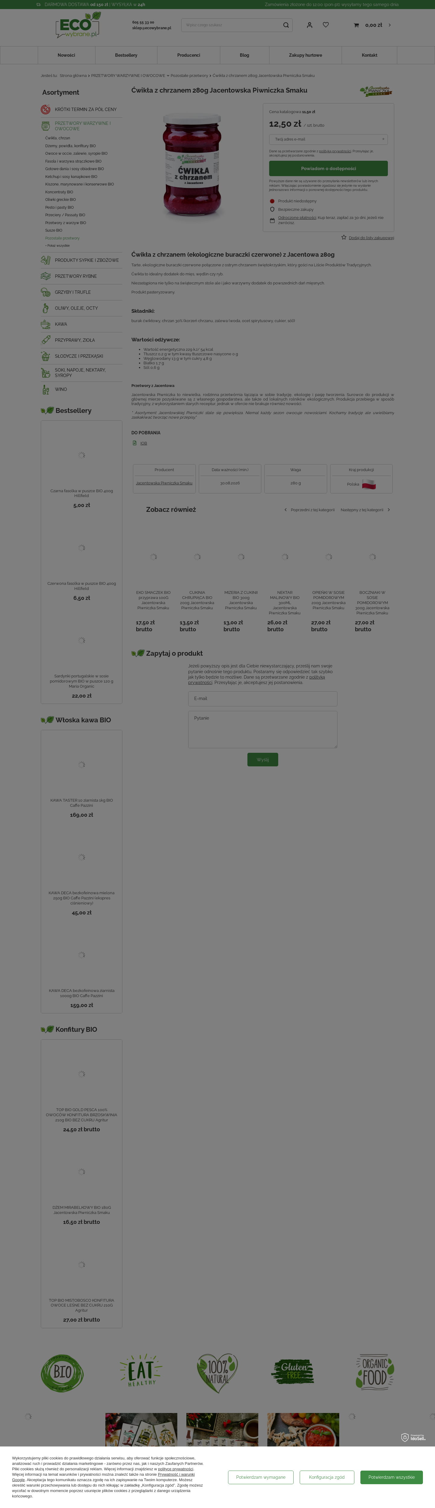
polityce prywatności (175, 1469)
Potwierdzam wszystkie (392, 1477)
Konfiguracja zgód (327, 1477)
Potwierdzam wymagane (260, 1477)
